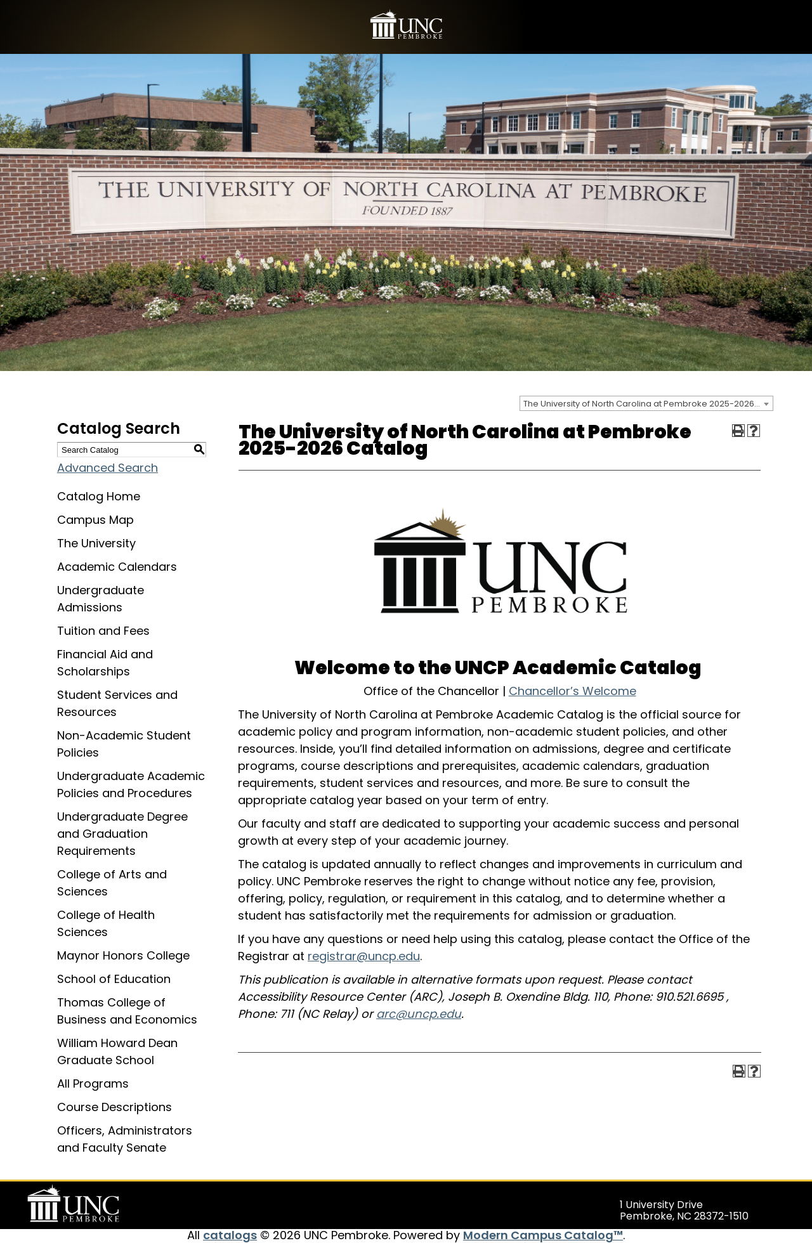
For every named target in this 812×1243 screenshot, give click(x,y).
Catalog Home (98, 496)
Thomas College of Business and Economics (127, 1010)
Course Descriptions (114, 1107)
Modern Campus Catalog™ (543, 1235)
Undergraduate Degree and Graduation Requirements (122, 834)
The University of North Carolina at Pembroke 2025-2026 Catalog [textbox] (648, 404)
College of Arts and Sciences (112, 882)
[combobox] (646, 403)
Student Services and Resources (117, 703)
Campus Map (95, 520)
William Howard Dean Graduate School (117, 1051)
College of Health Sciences (106, 923)
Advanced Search (107, 468)
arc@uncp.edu (418, 1014)
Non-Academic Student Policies (124, 743)
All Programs (93, 1083)
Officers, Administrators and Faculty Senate (124, 1139)
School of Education (114, 979)
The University (96, 543)
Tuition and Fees (103, 631)
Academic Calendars (117, 567)
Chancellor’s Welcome (572, 691)
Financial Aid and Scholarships (105, 662)
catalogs (230, 1235)
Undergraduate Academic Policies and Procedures (131, 784)
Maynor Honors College (123, 955)
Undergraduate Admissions (100, 598)
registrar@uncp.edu (364, 956)
